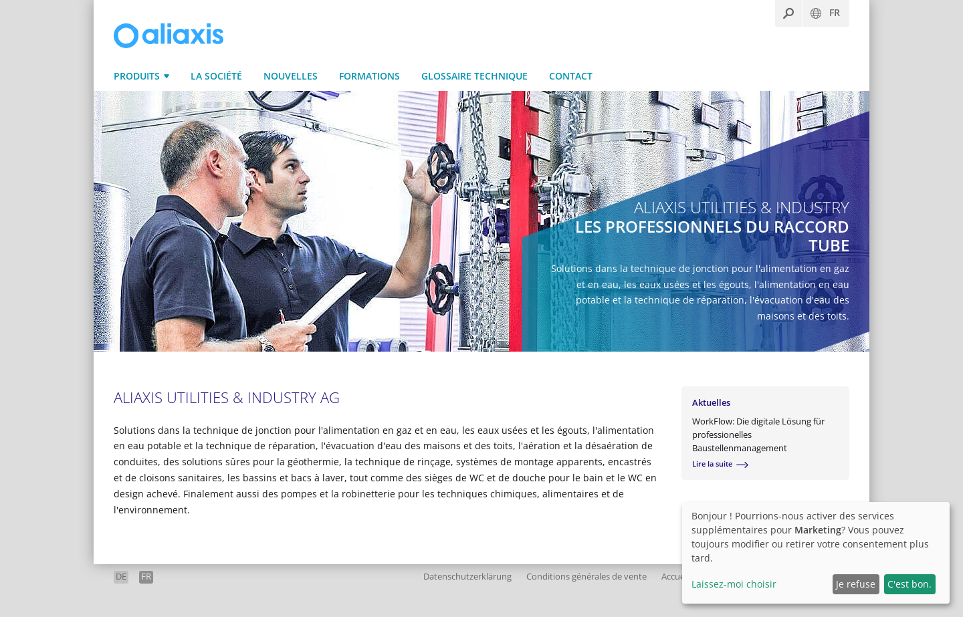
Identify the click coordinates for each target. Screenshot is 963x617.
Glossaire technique (474, 76)
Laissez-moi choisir (733, 584)
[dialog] (816, 553)
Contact (571, 76)
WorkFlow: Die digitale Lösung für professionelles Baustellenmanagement (758, 434)
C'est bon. (909, 584)
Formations (369, 76)
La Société (216, 76)
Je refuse (855, 584)
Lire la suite (712, 464)
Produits (137, 76)
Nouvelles (290, 76)
